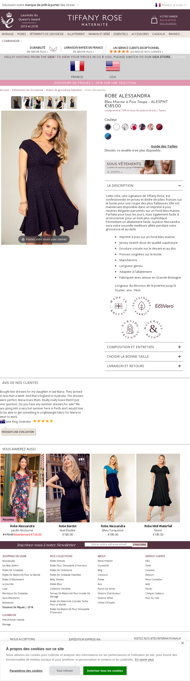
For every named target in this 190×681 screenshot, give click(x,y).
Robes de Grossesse (12, 570)
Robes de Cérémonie (61, 570)
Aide (147, 584)
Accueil (4, 90)
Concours (103, 574)
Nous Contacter (153, 579)
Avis (100, 584)
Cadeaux (158, 34)
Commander (11, 41)
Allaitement (76, 34)
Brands (174, 34)
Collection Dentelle (60, 588)
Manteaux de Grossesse (15, 593)
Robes (21, 34)
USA (113, 77)
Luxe (4, 588)
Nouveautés (8, 560)
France (77, 77)
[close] (182, 643)
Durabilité (103, 565)
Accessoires (140, 34)
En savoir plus (144, 659)
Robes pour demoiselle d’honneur (68, 565)
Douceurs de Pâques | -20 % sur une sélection (95, 83)
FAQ (147, 560)
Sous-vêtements (10, 598)
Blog (100, 570)
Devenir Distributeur (109, 593)
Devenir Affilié (105, 598)
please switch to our (142, 57)
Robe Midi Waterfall (158, 526)
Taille (148, 565)
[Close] (179, 57)
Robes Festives (57, 560)
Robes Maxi (56, 584)
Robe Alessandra (22, 526)
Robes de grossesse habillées (64, 90)
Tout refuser (64, 670)
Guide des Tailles (164, 146)
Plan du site (152, 598)
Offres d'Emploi (106, 602)
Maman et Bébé (99, 34)
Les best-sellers (10, 565)
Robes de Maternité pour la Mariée (21, 574)
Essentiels (121, 34)
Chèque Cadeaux (154, 593)
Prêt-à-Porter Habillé (13, 619)
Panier (148, 588)
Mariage (8, 34)
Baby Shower (57, 579)
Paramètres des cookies (26, 670)
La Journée (8, 584)
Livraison (150, 570)
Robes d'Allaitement (13, 579)
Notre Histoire (105, 560)
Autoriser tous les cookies (105, 670)
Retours (149, 574)
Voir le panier (168, 23)
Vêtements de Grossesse (47, 34)
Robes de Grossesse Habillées (65, 574)
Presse (101, 579)
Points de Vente (106, 588)
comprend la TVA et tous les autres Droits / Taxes (135, 110)
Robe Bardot (67, 526)
